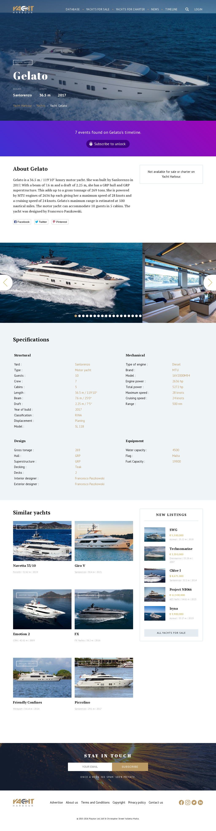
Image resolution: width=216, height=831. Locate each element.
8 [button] (102, 316)
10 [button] (110, 316)
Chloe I (175, 570)
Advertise (56, 802)
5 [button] (91, 316)
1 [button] (75, 316)
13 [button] (121, 316)
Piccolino (82, 702)
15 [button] (129, 316)
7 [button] (98, 316)
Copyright (119, 802)
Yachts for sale (98, 9)
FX (77, 634)
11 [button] (113, 316)
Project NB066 (181, 589)
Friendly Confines (27, 702)
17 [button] (136, 316)
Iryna (174, 608)
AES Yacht (175, 599)
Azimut (173, 539)
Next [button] (209, 283)
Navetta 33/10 (24, 565)
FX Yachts (80, 640)
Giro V (80, 565)
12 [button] (117, 316)
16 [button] (132, 316)
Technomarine (181, 549)
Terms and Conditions (95, 802)
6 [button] (94, 316)
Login (198, 9)
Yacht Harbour (23, 10)
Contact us (156, 802)
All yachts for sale (171, 632)
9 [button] (106, 316)
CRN (15, 640)
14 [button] (125, 316)
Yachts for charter (130, 9)
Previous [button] (6, 283)
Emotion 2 (21, 634)
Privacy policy (137, 802)
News (155, 9)
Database (73, 9)
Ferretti (17, 572)
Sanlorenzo (22, 95)
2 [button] (79, 316)
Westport (17, 708)
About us (72, 802)
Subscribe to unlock (110, 143)
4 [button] (87, 316)
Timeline (171, 9)
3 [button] (83, 316)
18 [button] (140, 316)
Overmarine (176, 558)
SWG (173, 530)
